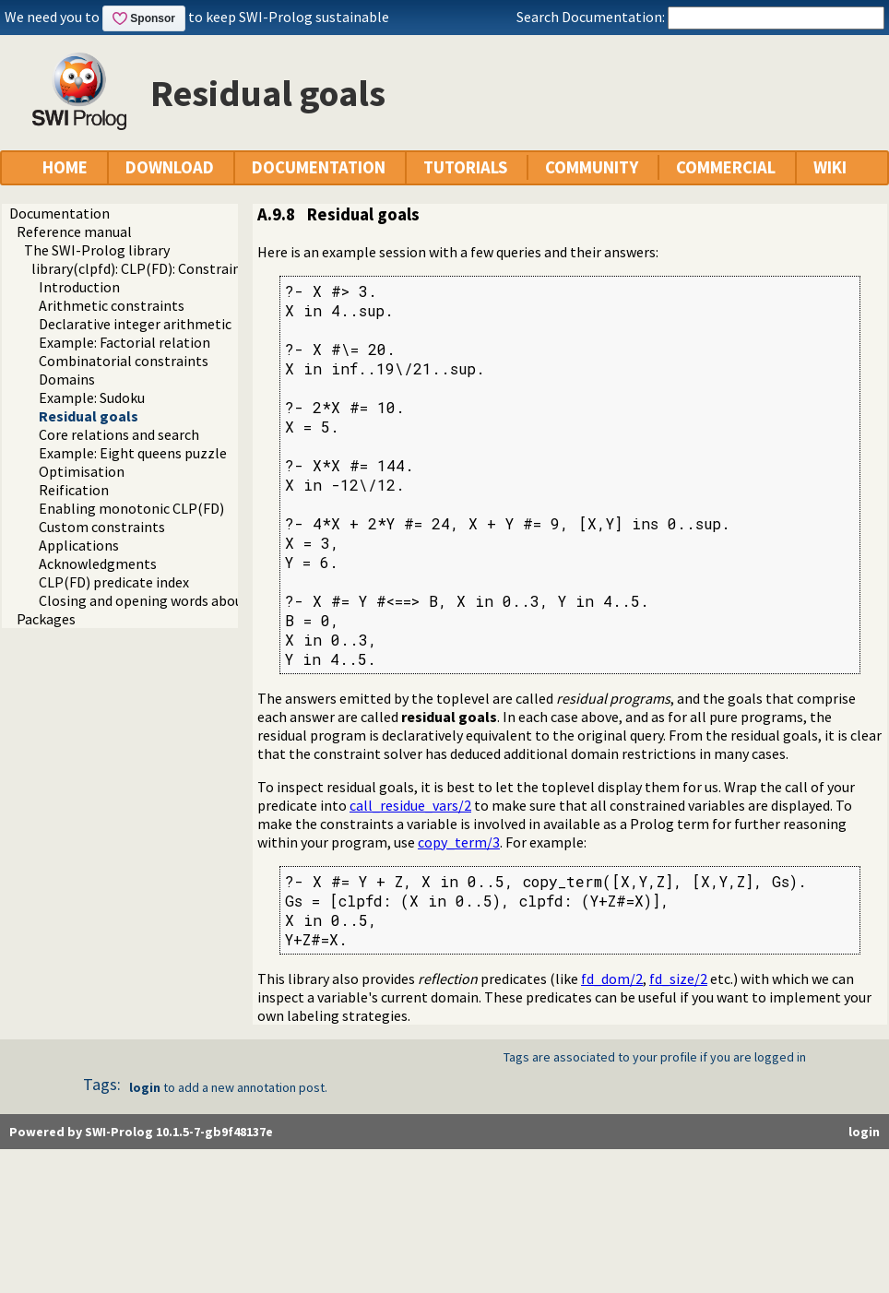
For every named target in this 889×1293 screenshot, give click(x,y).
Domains (67, 379)
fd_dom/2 (612, 978)
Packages (46, 619)
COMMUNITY (591, 167)
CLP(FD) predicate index (114, 582)
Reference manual (74, 231)
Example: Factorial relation (124, 342)
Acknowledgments (98, 563)
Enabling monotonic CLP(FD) (131, 508)
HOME (65, 167)
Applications (79, 545)
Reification (74, 489)
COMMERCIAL (726, 167)
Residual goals (88, 416)
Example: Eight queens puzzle (133, 453)
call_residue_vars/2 (410, 805)
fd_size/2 (678, 978)
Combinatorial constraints (123, 360)
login (144, 1087)
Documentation (59, 213)
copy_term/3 (459, 842)
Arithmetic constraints (111, 305)
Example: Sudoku (92, 397)
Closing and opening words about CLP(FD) (171, 600)
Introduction (79, 287)
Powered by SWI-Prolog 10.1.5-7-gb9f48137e (141, 1131)
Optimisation (81, 471)
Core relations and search (119, 434)
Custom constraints (102, 526)
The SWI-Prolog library (97, 250)
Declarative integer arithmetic (135, 323)
